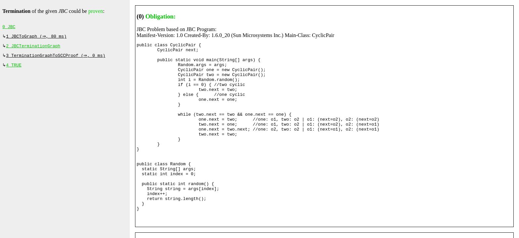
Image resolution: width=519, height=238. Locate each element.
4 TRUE (14, 68)
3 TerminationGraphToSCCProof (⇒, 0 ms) (56, 58)
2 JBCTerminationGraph (33, 48)
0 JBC (8, 27)
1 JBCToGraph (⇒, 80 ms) (37, 38)
